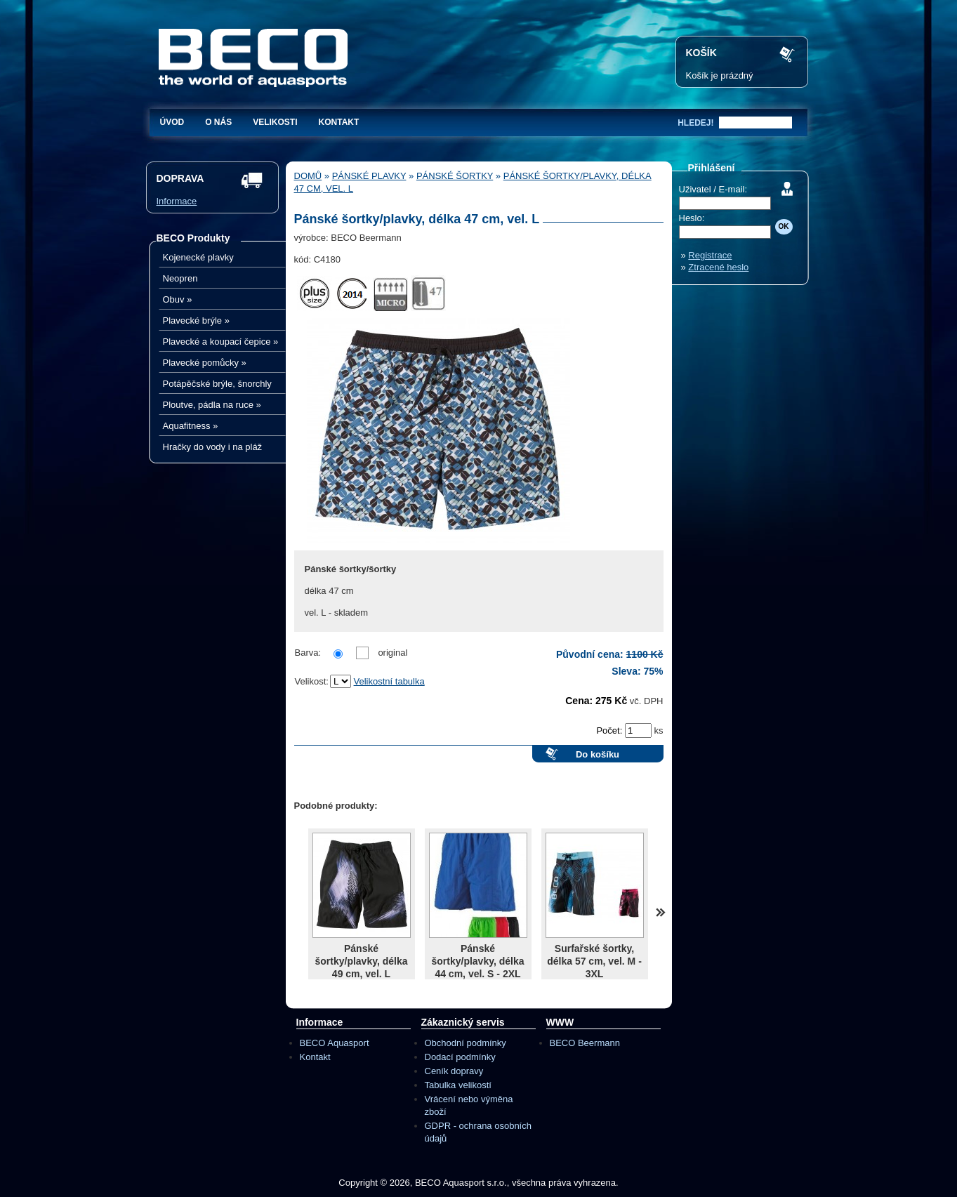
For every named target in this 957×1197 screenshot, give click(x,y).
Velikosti (275, 122)
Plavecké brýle (196, 320)
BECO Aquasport (334, 1043)
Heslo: (692, 218)
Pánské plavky (369, 176)
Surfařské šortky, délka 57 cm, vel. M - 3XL (594, 961)
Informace (177, 201)
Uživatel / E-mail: (713, 189)
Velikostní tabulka (389, 681)
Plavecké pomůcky (204, 362)
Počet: (610, 730)
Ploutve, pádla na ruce (212, 404)
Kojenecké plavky (198, 257)
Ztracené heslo (718, 267)
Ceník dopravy (454, 1071)
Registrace (710, 255)
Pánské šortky (454, 176)
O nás (218, 122)
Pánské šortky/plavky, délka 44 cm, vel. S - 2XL (477, 961)
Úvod (172, 122)
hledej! (695, 123)
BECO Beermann (585, 1043)
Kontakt (339, 122)
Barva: (308, 652)
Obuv (177, 299)
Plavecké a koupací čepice (221, 341)
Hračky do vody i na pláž (213, 447)
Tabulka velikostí (458, 1085)
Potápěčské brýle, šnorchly (217, 383)
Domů (308, 176)
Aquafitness (190, 426)
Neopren (180, 278)
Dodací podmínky (460, 1057)
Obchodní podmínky (465, 1043)
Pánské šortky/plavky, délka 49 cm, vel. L (361, 961)
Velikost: (312, 681)
